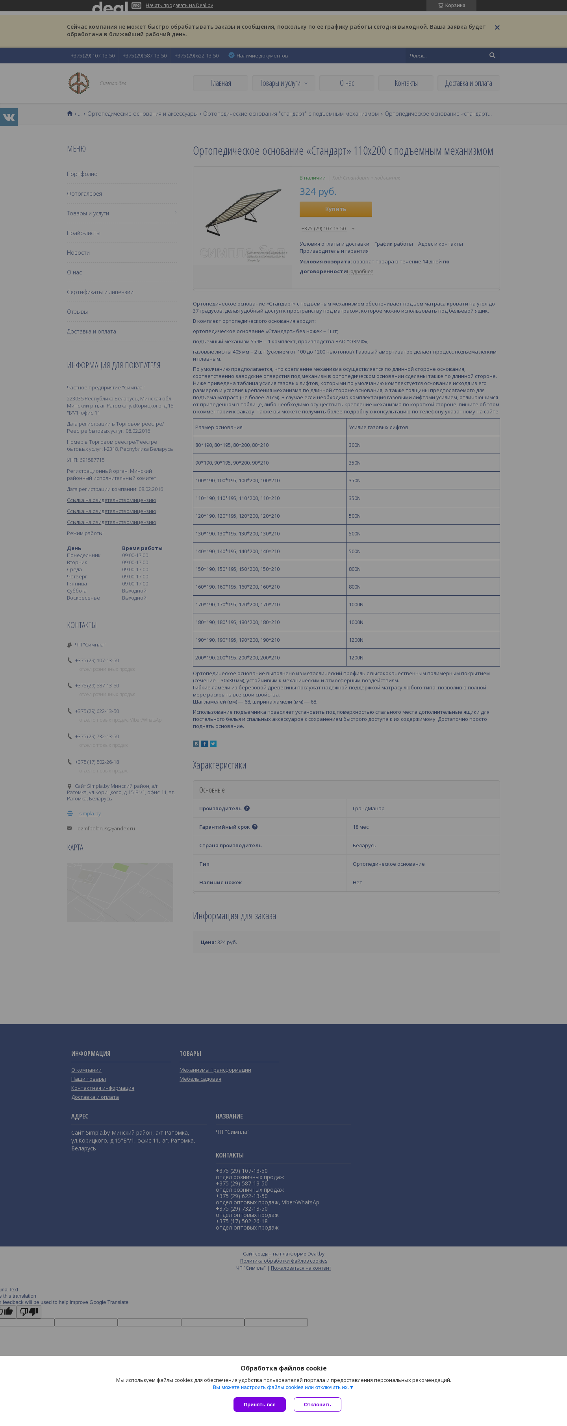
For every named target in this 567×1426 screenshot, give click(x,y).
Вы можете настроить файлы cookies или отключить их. (281, 1387)
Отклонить (317, 1404)
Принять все (260, 1404)
